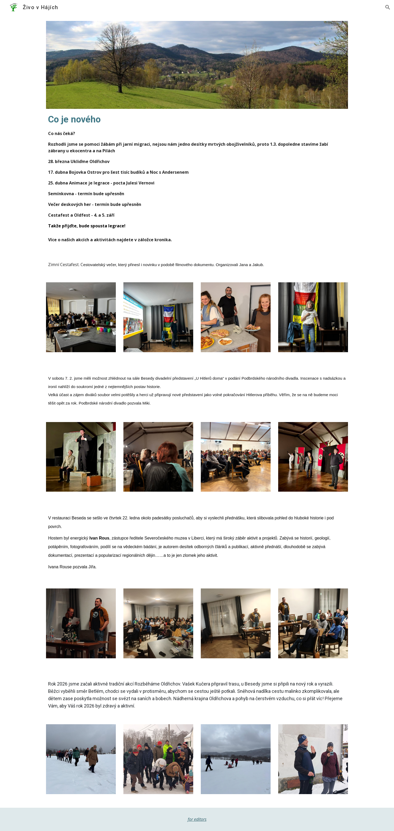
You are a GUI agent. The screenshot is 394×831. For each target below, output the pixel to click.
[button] (387, 7)
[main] (197, 171)
